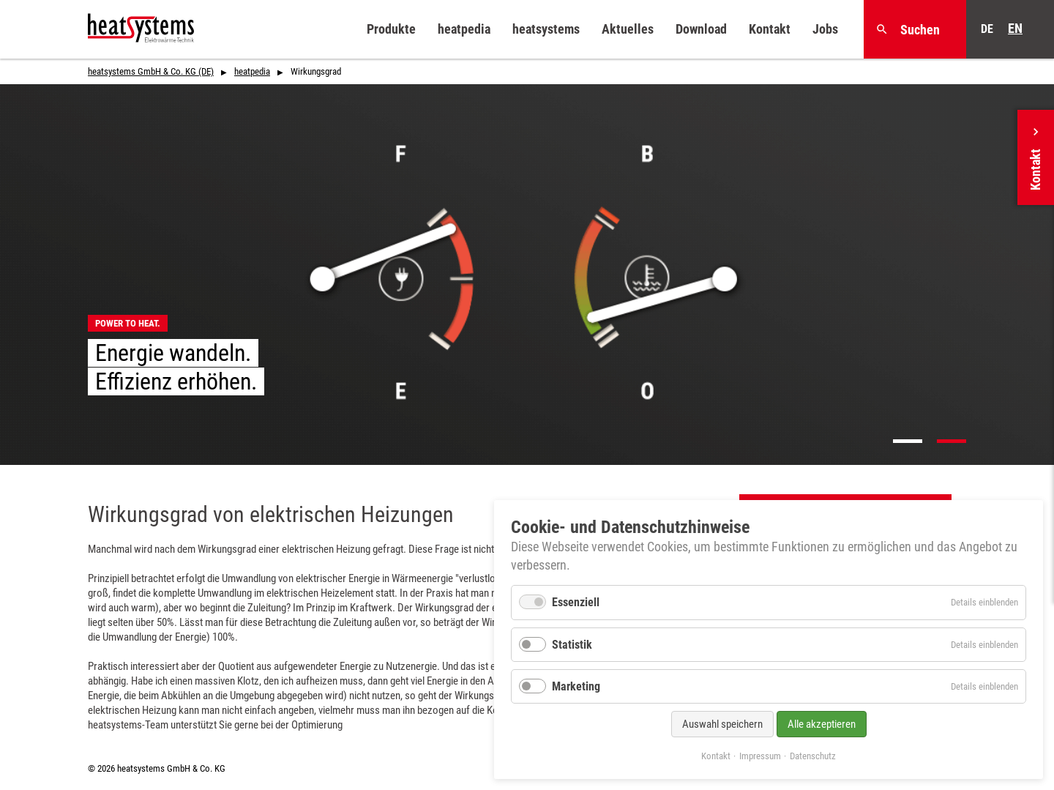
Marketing (576, 686)
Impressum (760, 755)
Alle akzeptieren (822, 724)
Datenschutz (813, 755)
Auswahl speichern (722, 724)
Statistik (572, 645)
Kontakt (715, 755)
